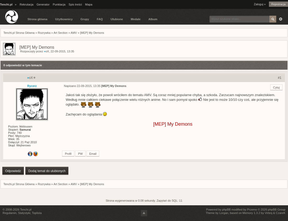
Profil (68, 153)
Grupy (84, 19)
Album (152, 19)
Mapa (88, 4)
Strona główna (37, 19)
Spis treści (75, 4)
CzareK (280, 212)
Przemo (252, 209)
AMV (74, 32)
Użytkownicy (64, 19)
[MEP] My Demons (92, 32)
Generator (43, 4)
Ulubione (116, 19)
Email (93, 153)
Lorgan (223, 212)
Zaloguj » (259, 4)
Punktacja (59, 4)
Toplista (37, 212)
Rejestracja (278, 4)
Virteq (268, 212)
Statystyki (24, 212)
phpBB (226, 209)
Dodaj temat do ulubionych (46, 171)
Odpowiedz (13, 171)
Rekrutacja (27, 4)
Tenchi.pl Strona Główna (19, 32)
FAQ (100, 19)
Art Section (60, 32)
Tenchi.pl (25, 209)
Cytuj (276, 87)
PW (80, 153)
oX (46, 51)
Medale (136, 19)
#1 (279, 78)
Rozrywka (44, 32)
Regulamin (9, 212)
